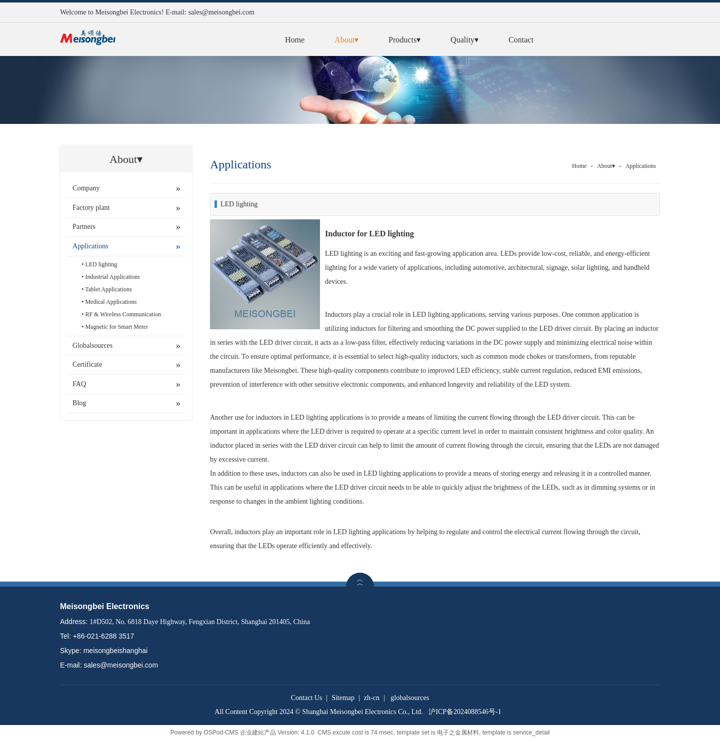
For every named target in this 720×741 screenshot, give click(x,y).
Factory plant (91, 207)
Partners (84, 226)
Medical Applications (110, 301)
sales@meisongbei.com (221, 12)
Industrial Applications (112, 276)
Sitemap (343, 698)
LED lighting (101, 264)
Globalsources (92, 345)
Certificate (87, 364)
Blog (79, 403)
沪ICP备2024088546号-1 (464, 712)
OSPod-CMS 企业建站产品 (240, 732)
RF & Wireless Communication (123, 314)
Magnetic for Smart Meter (116, 326)
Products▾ (404, 39)
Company (86, 188)
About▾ (346, 39)
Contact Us (306, 698)
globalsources (409, 698)
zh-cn (372, 698)
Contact (521, 39)
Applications (90, 246)
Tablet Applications (108, 289)
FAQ (79, 384)
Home (294, 39)
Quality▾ (464, 39)
